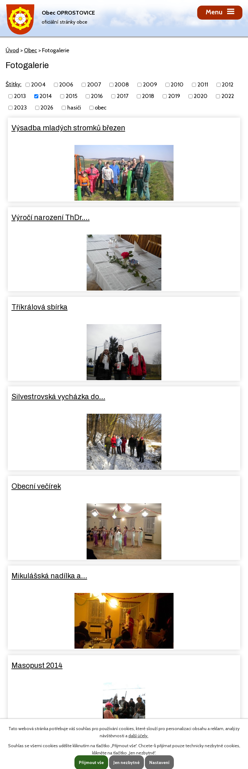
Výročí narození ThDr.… (170, 128)
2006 (66, 84)
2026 (47, 107)
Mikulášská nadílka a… (168, 307)
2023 (20, 107)
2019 (174, 96)
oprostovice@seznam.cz (53, 678)
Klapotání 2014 (156, 397)
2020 (200, 96)
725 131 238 (70, 666)
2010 (177, 84)
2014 (46, 96)
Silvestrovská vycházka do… (177, 217)
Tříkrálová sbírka (40, 217)
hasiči (74, 107)
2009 (150, 84)
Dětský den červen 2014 (52, 486)
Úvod (12, 50)
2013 (20, 96)
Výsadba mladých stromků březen (56, 132)
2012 (227, 84)
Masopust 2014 (37, 397)
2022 (228, 96)
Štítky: (13, 84)
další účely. (138, 736)
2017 (122, 96)
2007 (94, 84)
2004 (38, 84)
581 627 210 (41, 666)
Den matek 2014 (158, 486)
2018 (148, 96)
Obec (30, 50)
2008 (122, 84)
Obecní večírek (37, 307)
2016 (97, 96)
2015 (71, 96)
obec (101, 107)
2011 (203, 84)
